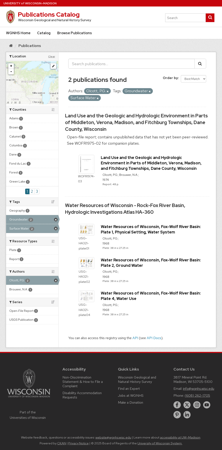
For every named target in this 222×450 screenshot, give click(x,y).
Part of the (28, 415)
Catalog (44, 33)
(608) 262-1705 (197, 395)
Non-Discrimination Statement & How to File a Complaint (82, 381)
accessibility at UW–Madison (180, 437)
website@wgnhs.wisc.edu (113, 437)
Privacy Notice (78, 443)
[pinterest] (177, 414)
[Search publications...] (131, 64)
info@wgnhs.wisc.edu (198, 388)
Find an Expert (129, 388)
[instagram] (197, 405)
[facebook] (177, 405)
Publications (29, 45)
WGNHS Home (18, 33)
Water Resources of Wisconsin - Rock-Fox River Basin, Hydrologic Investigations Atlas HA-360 (125, 208)
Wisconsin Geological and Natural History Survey (137, 379)
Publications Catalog (49, 14)
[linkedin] (187, 414)
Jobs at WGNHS (131, 395)
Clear (51, 56)
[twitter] (187, 405)
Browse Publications (74, 33)
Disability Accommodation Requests (82, 395)
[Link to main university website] (28, 398)
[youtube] (207, 405)
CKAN (61, 443)
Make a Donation (130, 402)
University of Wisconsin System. (159, 443)
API (135, 338)
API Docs (154, 338)
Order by (170, 78)
